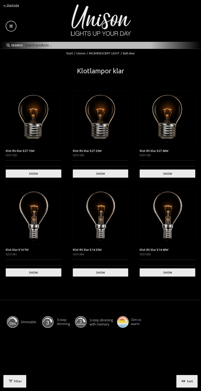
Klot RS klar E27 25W (87, 150)
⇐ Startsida (11, 5)
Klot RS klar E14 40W (154, 249)
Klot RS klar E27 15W (20, 150)
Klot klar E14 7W (17, 249)
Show (33, 173)
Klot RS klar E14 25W (87, 249)
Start (69, 53)
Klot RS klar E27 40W (154, 150)
